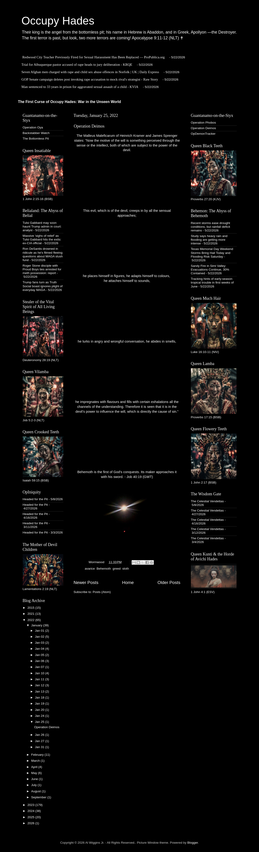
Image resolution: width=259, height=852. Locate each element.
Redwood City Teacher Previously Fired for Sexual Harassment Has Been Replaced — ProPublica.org (93, 57)
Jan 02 (40, 636)
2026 (31, 823)
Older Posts (169, 582)
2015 (31, 607)
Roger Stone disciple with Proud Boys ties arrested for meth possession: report (42, 269)
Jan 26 (40, 735)
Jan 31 (40, 747)
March (36, 760)
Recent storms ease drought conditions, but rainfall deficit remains (210, 226)
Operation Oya (33, 127)
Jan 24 (40, 716)
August (36, 791)
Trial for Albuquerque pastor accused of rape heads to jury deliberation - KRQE (77, 64)
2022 (31, 620)
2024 (31, 811)
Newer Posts (86, 582)
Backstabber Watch (36, 133)
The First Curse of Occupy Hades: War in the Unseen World (69, 102)
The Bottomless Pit (36, 138)
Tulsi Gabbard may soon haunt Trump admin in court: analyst (42, 226)
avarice (90, 568)
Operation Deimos (89, 126)
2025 (31, 817)
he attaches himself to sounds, (127, 281)
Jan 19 (40, 703)
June (35, 779)
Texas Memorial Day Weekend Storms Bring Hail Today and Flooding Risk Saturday (212, 252)
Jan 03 (40, 642)
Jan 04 (40, 648)
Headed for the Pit (35, 499)
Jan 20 (40, 710)
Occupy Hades (58, 21)
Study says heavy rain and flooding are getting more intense (209, 239)
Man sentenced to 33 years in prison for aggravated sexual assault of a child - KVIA (80, 87)
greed (117, 568)
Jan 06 (40, 661)
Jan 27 (40, 741)
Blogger (192, 842)
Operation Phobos (203, 122)
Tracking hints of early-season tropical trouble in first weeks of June (212, 282)
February (38, 754)
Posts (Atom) (102, 592)
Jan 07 (40, 667)
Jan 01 (40, 630)
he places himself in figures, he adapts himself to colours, (127, 276)
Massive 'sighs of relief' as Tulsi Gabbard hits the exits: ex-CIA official (42, 239)
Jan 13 (40, 691)
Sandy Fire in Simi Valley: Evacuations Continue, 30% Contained (210, 269)
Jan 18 (40, 697)
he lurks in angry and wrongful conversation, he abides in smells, (127, 341)
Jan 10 (40, 673)
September (39, 797)
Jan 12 (40, 685)
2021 (31, 613)
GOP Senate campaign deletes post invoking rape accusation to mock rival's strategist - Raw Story (90, 79)
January (37, 625)
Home (128, 582)
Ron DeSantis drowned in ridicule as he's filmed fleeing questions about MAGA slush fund (43, 254)
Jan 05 (40, 655)
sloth (125, 568)
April (34, 767)
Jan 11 (40, 679)
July (34, 785)
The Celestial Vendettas (207, 501)
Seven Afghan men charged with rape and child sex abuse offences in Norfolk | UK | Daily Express (90, 72)
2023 (31, 805)
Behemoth (104, 568)
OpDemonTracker (203, 133)
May (34, 773)
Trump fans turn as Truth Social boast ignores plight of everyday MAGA (43, 286)
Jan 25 (40, 722)
